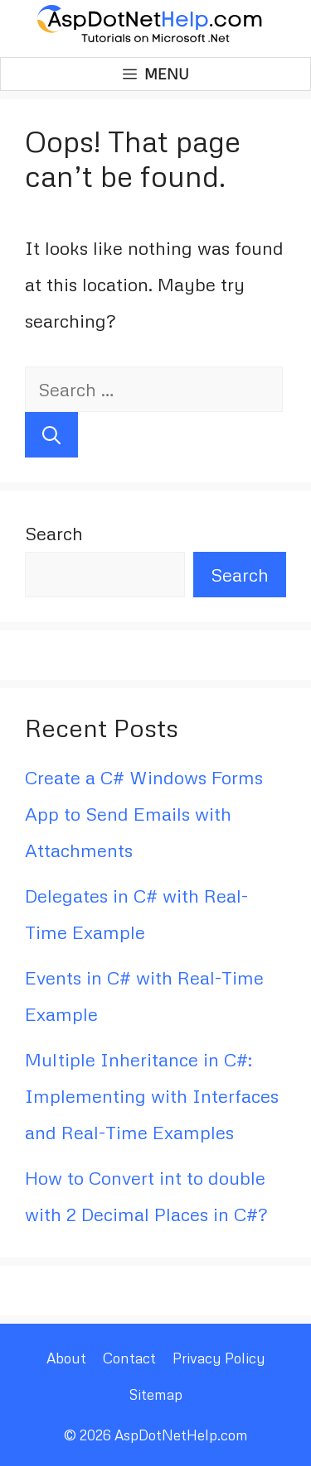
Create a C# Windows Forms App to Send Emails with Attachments (144, 813)
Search (54, 533)
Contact (129, 1358)
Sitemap (155, 1394)
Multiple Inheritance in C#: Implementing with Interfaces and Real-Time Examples (152, 1095)
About (66, 1358)
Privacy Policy (219, 1358)
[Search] (51, 435)
